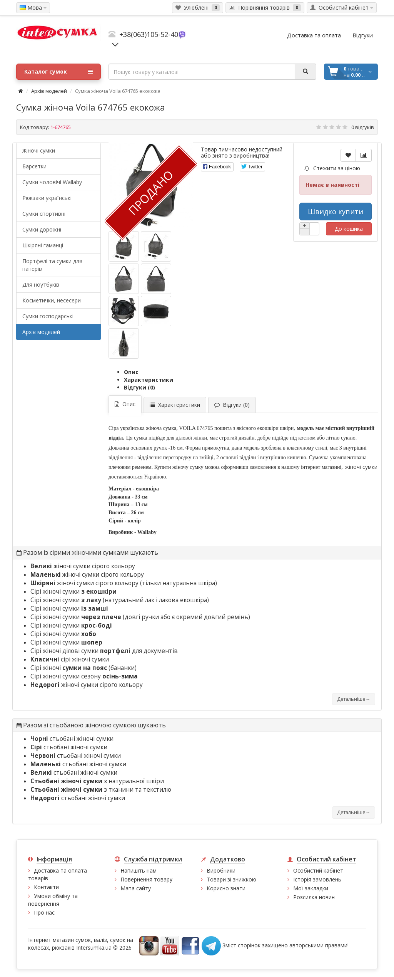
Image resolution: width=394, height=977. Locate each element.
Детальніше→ (353, 699)
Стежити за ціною (332, 168)
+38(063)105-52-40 (148, 34)
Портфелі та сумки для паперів (52, 264)
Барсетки (34, 166)
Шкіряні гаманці (42, 245)
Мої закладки (310, 888)
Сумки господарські (47, 316)
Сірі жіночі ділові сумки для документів (104, 651)
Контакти (46, 887)
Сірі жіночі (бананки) (83, 668)
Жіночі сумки (38, 150)
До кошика (349, 228)
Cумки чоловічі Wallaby (52, 182)
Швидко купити (335, 211)
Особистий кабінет (318, 870)
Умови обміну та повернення (53, 899)
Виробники (221, 870)
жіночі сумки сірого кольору (82, 566)
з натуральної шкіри (97, 781)
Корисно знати (226, 888)
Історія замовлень (317, 879)
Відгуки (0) (139, 387)
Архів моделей (49, 90)
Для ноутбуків (40, 284)
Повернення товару (146, 879)
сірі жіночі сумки (69, 659)
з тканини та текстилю (100, 790)
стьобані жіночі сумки (72, 739)
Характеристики (148, 379)
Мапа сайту (135, 888)
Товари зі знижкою (231, 879)
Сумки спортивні (43, 213)
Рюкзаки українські (47, 197)
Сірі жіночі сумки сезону (84, 676)
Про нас (44, 912)
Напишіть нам (138, 870)
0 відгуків (362, 127)
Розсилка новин (314, 897)
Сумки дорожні (41, 229)
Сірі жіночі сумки (73, 592)
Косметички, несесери (51, 300)
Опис (131, 372)
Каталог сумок (58, 72)
